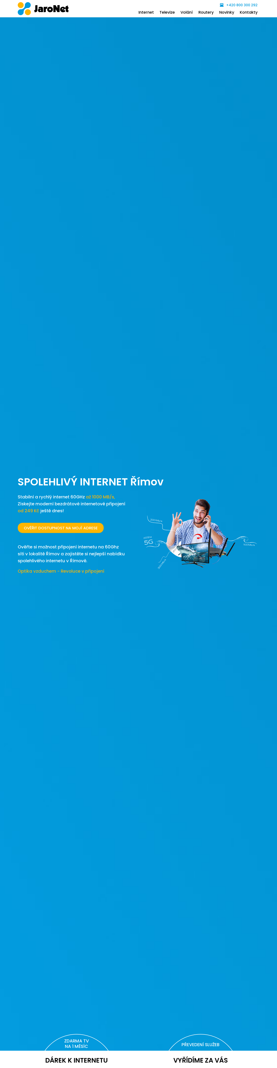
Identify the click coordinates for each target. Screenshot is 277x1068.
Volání (186, 12)
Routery (206, 12)
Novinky (226, 12)
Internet (146, 12)
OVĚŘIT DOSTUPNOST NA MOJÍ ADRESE (61, 527)
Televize (167, 12)
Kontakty (249, 12)
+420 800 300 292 (239, 5)
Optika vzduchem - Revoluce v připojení (61, 571)
